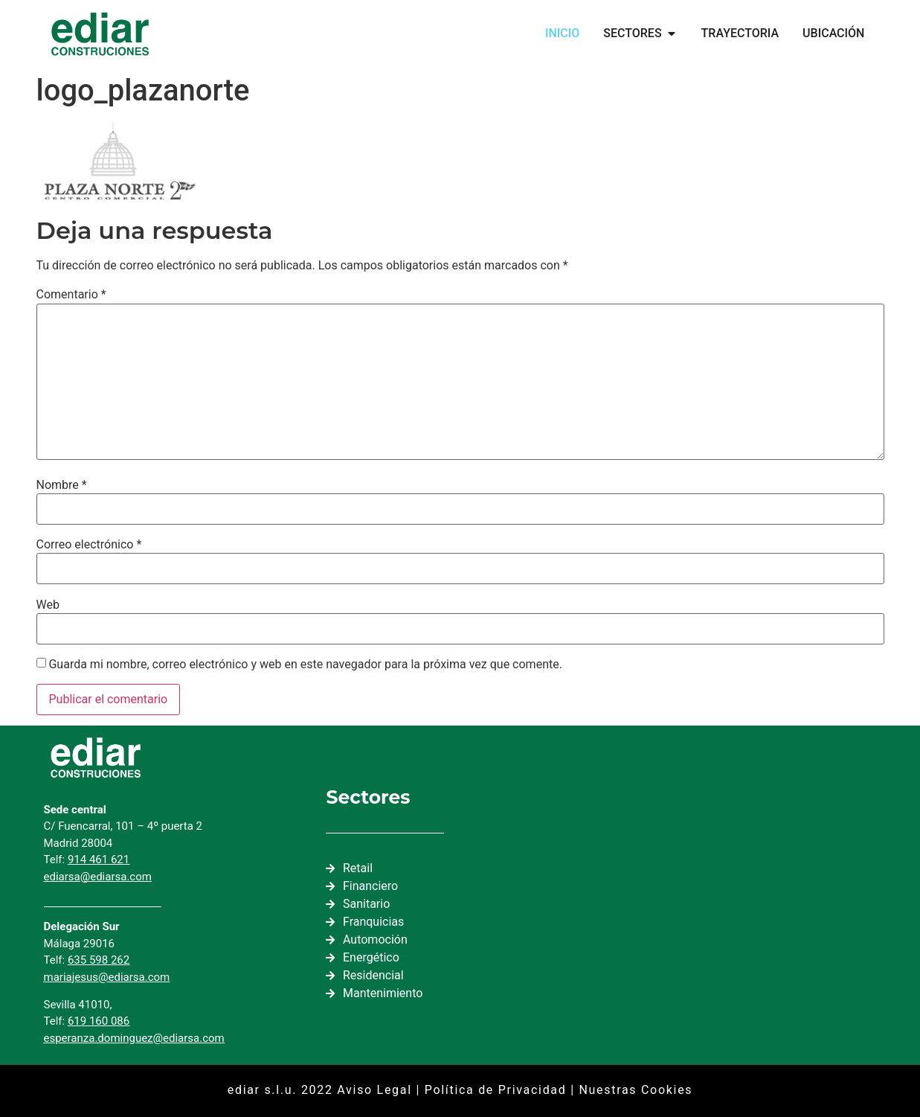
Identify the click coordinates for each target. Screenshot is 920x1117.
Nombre (61, 485)
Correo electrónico (89, 545)
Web (47, 605)
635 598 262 (98, 960)
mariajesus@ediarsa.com (107, 977)
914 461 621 (98, 859)
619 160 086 (98, 1021)
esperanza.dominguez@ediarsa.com (134, 1038)
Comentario (71, 295)
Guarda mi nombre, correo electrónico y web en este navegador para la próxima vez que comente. (305, 664)
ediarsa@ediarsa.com (98, 876)
